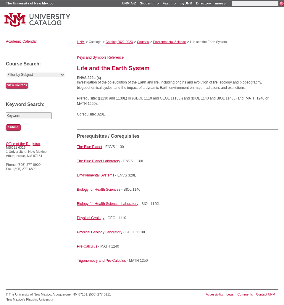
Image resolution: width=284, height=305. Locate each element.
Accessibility (214, 294)
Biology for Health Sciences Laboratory (107, 204)
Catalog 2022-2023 (119, 42)
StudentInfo (149, 3)
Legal (230, 294)
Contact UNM (265, 294)
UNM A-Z (129, 3)
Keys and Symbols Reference (100, 57)
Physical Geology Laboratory (99, 232)
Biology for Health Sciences (98, 189)
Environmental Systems (95, 175)
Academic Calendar (21, 41)
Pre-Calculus (87, 246)
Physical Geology (90, 218)
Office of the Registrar (23, 144)
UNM (81, 42)
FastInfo (169, 3)
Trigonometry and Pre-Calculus (101, 261)
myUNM (186, 3)
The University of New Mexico (30, 3)
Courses (143, 42)
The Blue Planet (89, 147)
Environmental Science (169, 42)
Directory (203, 3)
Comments (245, 294)
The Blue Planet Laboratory (98, 161)
